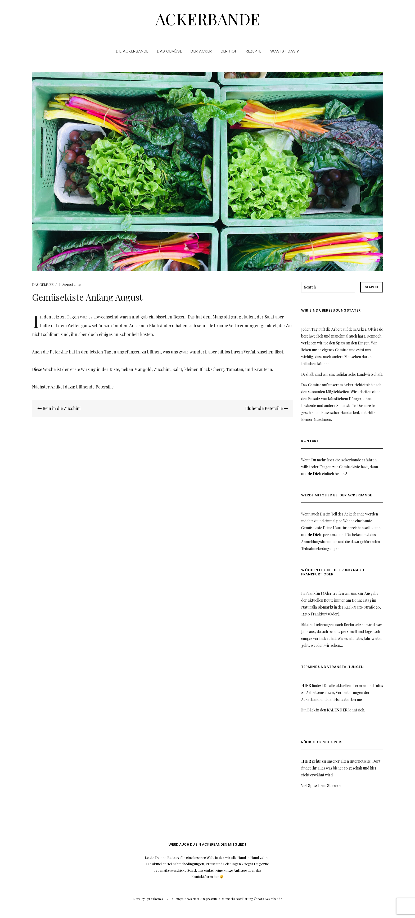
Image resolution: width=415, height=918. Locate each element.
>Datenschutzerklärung (236, 899)
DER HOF (229, 51)
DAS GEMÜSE (169, 51)
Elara (137, 899)
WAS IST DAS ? (284, 51)
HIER (306, 685)
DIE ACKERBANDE (132, 51)
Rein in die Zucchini (58, 408)
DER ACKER (201, 51)
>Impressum (209, 899)
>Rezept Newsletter (186, 899)
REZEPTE (253, 51)
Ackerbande (207, 18)
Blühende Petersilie (266, 408)
